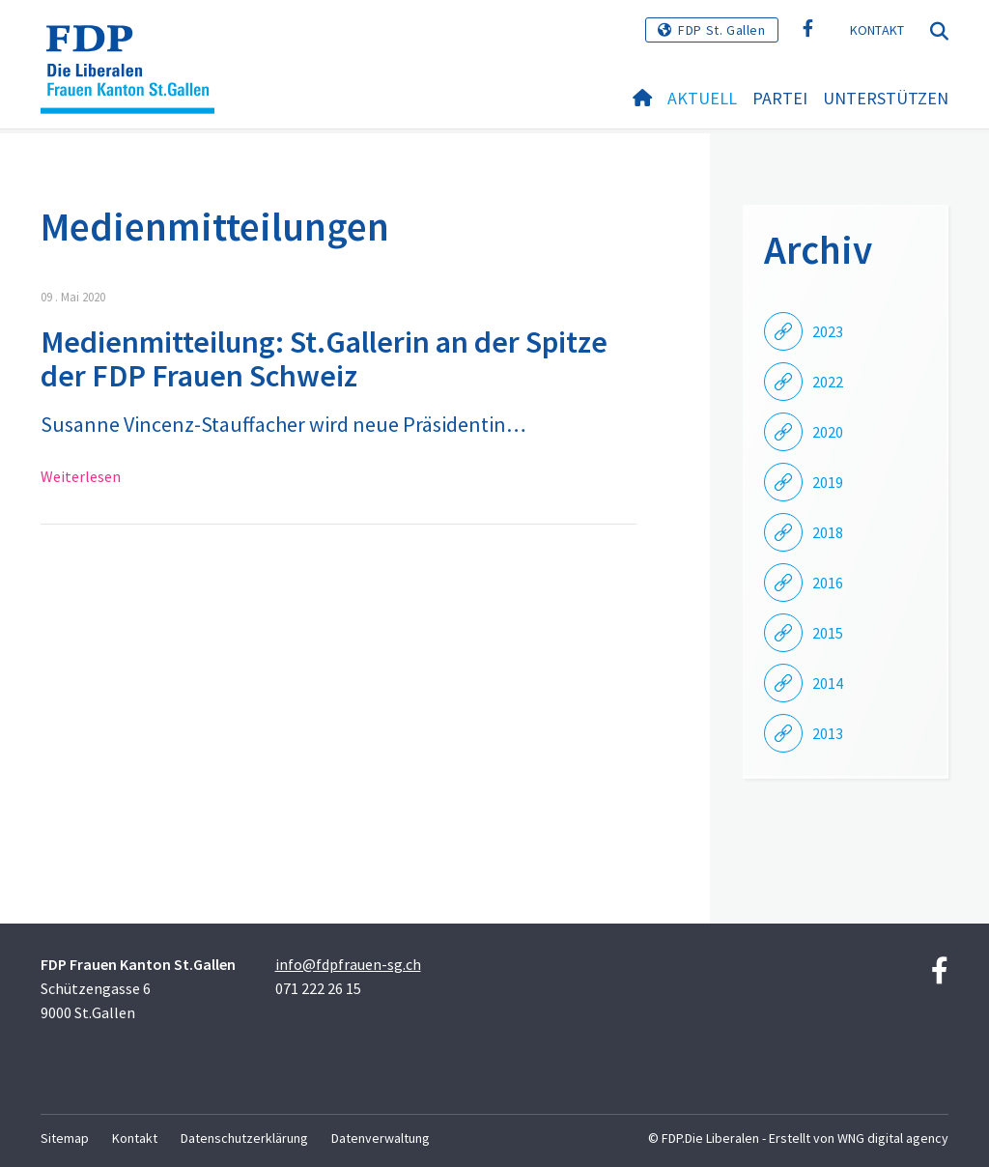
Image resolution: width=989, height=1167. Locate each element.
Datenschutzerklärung (244, 1138)
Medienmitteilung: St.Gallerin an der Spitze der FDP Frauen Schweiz (324, 359)
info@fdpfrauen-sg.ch (348, 964)
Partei (779, 98)
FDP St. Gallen (721, 30)
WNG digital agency (892, 1138)
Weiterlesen (81, 476)
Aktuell (702, 98)
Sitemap (65, 1138)
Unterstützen (885, 98)
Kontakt (877, 30)
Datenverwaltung (380, 1138)
